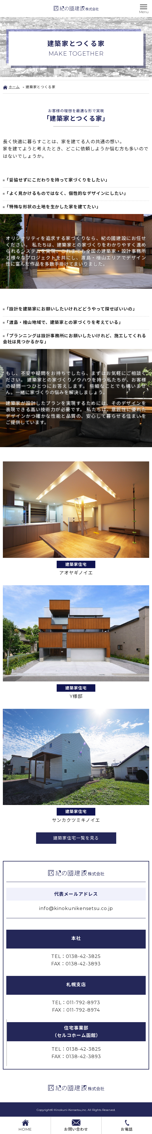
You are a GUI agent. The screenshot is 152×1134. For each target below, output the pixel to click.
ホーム (11, 87)
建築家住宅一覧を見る (76, 838)
